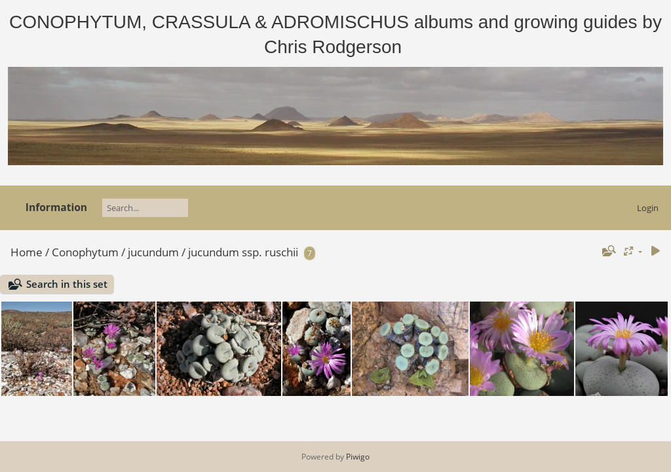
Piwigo (358, 456)
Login (648, 208)
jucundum (153, 252)
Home (26, 252)
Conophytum (85, 252)
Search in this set (66, 283)
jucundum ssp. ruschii (243, 252)
